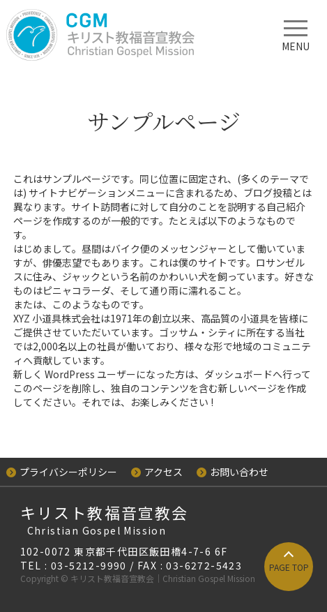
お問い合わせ (232, 472)
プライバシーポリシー (61, 472)
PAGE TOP (289, 567)
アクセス (157, 472)
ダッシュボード (238, 374)
